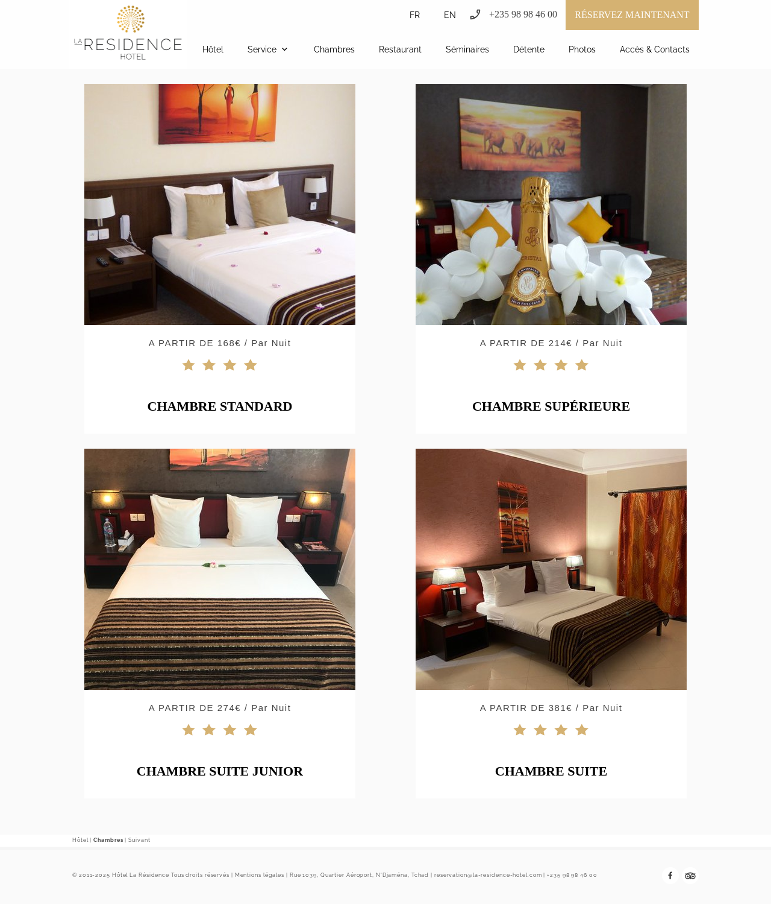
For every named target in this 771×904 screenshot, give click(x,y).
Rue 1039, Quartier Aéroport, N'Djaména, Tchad (359, 875)
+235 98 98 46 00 (572, 875)
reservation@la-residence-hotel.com (488, 875)
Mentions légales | (261, 875)
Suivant (139, 840)
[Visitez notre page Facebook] (670, 875)
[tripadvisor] (690, 875)
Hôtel (80, 840)
